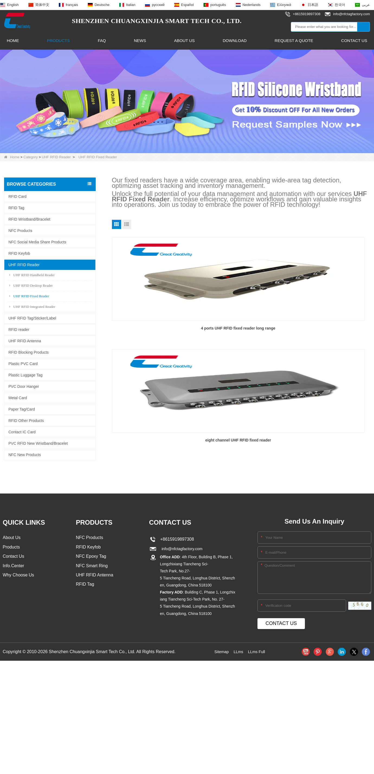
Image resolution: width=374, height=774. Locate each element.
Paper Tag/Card (21, 409)
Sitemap (220, 646)
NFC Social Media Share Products (37, 242)
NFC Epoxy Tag (91, 551)
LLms (238, 646)
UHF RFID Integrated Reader (32, 307)
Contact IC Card (22, 432)
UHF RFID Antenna (24, 341)
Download (235, 40)
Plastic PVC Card (23, 364)
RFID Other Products (26, 420)
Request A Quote (294, 40)
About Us (184, 40)
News (140, 40)
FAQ (102, 40)
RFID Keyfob (19, 253)
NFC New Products (24, 455)
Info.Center (13, 561)
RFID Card (17, 196)
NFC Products (20, 230)
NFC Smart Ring (92, 561)
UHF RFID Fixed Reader (29, 296)
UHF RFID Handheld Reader (32, 275)
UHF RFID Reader (56, 157)
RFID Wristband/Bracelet (29, 219)
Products (58, 40)
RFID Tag (16, 208)
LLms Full (257, 646)
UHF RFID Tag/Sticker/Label (32, 318)
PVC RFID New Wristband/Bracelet (38, 443)
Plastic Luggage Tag (25, 375)
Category (31, 157)
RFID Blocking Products (28, 352)
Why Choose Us (18, 571)
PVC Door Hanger (23, 386)
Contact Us (354, 40)
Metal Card (17, 398)
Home (13, 40)
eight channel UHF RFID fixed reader (241, 327)
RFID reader (18, 329)
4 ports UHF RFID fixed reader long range (153, 327)
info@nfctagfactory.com (181, 543)
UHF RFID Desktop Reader (31, 285)
